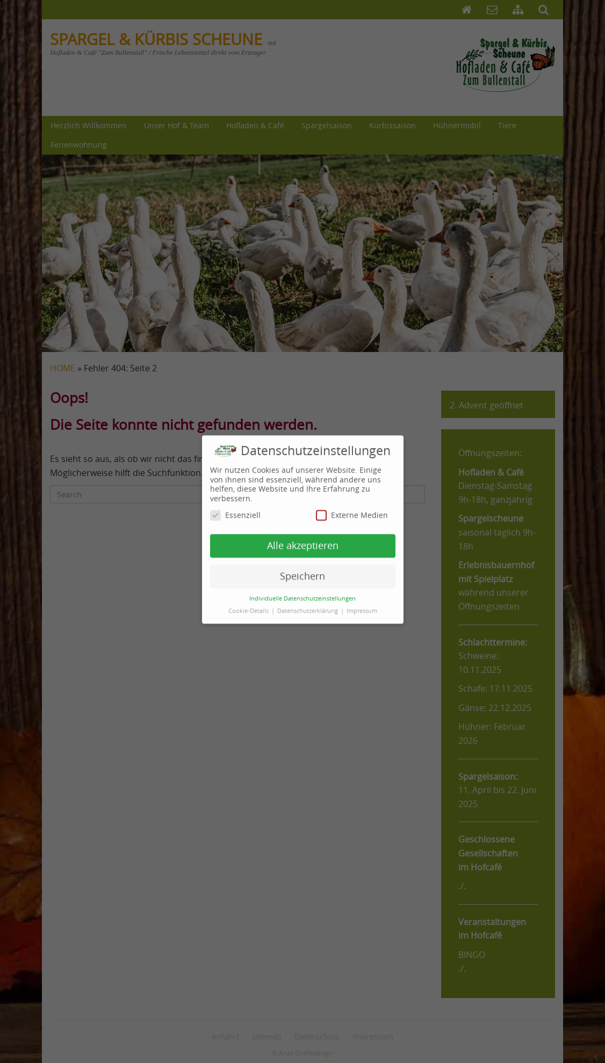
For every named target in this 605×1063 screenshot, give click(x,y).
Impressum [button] (362, 605)
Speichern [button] (302, 571)
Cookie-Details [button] (249, 605)
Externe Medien (352, 510)
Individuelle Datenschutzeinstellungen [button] (302, 593)
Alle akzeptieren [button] (302, 540)
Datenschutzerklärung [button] (308, 605)
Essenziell (235, 510)
